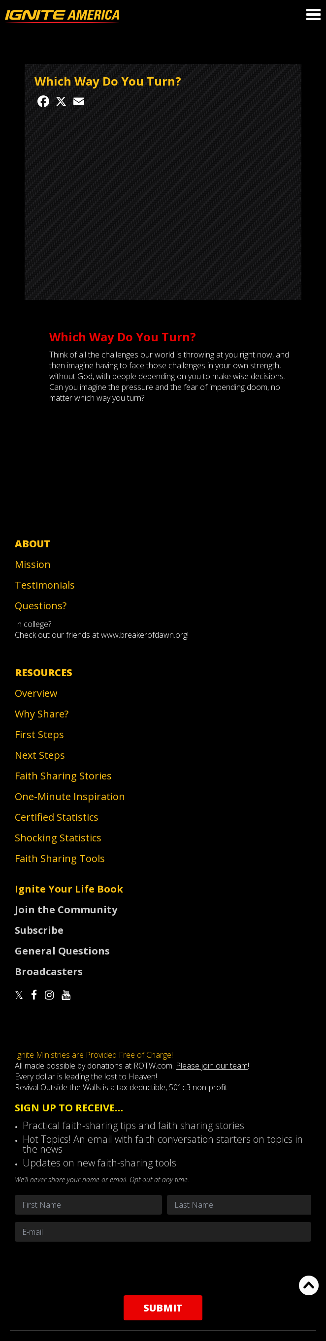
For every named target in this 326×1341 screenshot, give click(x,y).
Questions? (40, 605)
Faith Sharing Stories (63, 775)
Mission (33, 564)
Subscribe (39, 930)
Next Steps (40, 755)
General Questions (62, 950)
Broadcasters (49, 971)
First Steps (39, 734)
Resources (43, 672)
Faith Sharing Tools (60, 858)
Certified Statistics (56, 817)
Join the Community (66, 909)
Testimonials (45, 585)
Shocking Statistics (58, 837)
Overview (36, 693)
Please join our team (212, 1065)
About (32, 543)
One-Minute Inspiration (70, 796)
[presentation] (163, 1268)
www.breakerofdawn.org (144, 634)
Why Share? (41, 713)
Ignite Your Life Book (69, 888)
